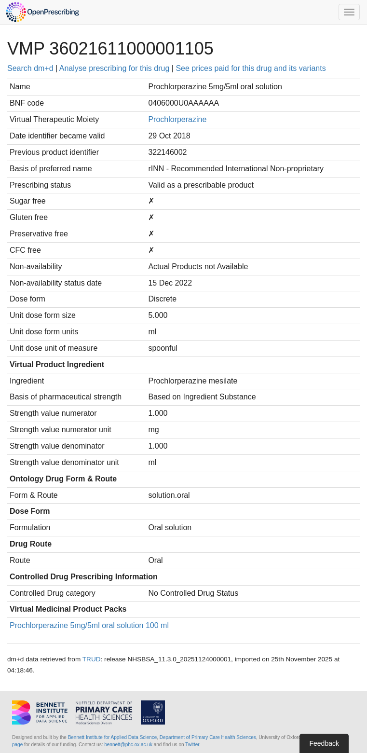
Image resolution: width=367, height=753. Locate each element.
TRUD (91, 659)
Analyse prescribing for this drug (114, 68)
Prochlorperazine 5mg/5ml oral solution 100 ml (89, 625)
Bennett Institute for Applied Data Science (112, 737)
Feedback (324, 743)
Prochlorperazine (177, 119)
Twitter (192, 744)
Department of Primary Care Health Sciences (208, 737)
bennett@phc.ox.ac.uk (128, 744)
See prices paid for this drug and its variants (251, 68)
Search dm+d (30, 68)
